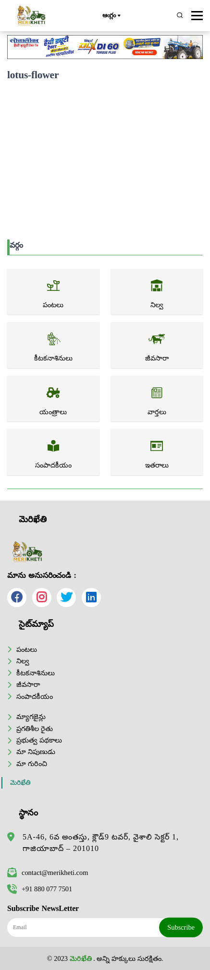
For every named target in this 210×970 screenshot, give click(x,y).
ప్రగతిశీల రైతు (34, 728)
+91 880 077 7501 (39, 889)
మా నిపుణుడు (35, 751)
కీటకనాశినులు (35, 673)
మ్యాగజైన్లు (31, 716)
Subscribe (181, 927)
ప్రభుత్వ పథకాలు (39, 740)
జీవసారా (28, 684)
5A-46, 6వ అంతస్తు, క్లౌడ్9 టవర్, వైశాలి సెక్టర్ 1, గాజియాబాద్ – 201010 (101, 842)
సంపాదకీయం (34, 696)
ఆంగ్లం (111, 16)
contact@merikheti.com (47, 872)
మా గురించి (31, 763)
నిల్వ (22, 661)
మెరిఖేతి (20, 782)
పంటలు (26, 649)
